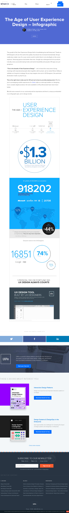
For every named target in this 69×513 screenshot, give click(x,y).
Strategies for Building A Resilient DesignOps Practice (57, 486)
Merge (37, 4)
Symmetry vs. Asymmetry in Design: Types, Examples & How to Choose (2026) (33, 488)
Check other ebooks (34, 445)
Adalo (34, 82)
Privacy (27, 509)
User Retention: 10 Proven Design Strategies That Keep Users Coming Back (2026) (33, 490)
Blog (26, 4)
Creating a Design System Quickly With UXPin (10, 490)
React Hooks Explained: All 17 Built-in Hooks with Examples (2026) (33, 493)
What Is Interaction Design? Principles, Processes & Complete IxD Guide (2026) (33, 484)
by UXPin (12, 4)
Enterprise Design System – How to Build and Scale (57, 490)
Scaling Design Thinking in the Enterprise (9, 493)
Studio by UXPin (4, 4)
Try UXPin (59, 4)
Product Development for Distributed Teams (10, 495)
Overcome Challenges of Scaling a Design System (56, 488)
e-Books (14, 4)
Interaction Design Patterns (43, 388)
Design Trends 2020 (5, 484)
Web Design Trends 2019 (6, 486)
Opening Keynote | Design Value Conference (55, 493)
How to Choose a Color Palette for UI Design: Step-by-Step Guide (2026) (33, 486)
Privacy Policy (45, 469)
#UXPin (34, 36)
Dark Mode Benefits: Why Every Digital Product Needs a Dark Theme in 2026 (33, 495)
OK (67, 511)
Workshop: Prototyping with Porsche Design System (57, 484)
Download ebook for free (43, 398)
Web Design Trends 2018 (6, 488)
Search (48, 4)
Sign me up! (46, 466)
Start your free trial (23, 366)
